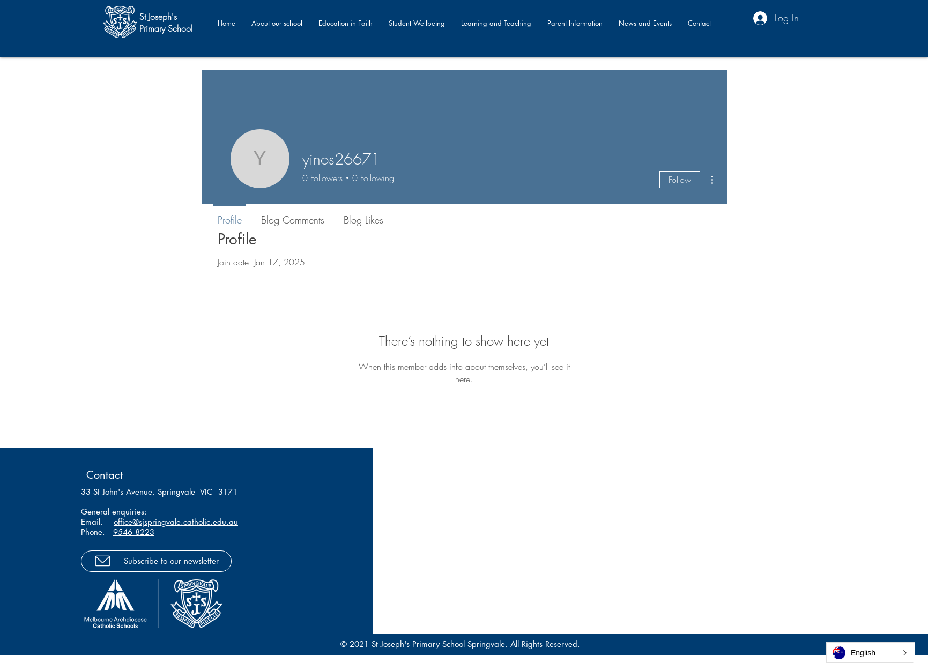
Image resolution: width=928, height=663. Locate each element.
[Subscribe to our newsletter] (156, 561)
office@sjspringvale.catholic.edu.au (176, 522)
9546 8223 (133, 532)
